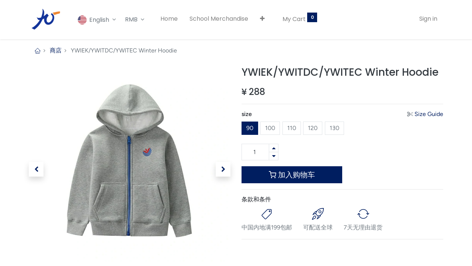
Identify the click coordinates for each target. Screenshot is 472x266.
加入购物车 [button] (292, 175)
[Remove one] (273, 156)
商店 (56, 50)
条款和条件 (256, 199)
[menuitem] (169, 19)
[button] (262, 19)
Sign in (428, 18)
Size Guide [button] (428, 113)
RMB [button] (132, 19)
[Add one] (273, 148)
